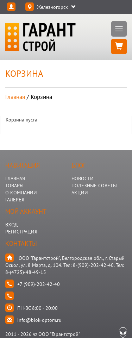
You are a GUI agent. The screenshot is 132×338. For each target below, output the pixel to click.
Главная (15, 97)
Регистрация (21, 232)
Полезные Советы (94, 185)
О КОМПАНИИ (21, 192)
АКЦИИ (79, 192)
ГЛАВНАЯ (15, 178)
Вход (11, 224)
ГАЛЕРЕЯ (14, 199)
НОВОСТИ (82, 178)
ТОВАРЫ (14, 185)
